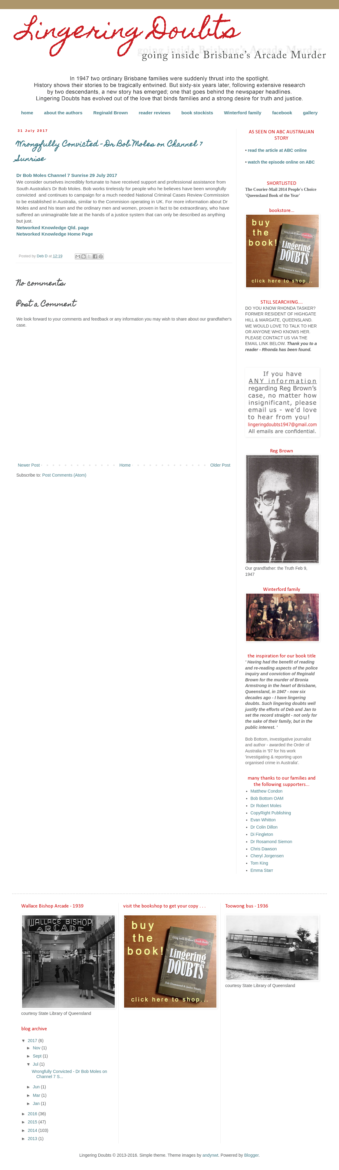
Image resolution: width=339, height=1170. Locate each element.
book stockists (197, 112)
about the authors (63, 112)
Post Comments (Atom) (64, 475)
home (27, 112)
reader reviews (154, 112)
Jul (36, 1064)
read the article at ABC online (277, 150)
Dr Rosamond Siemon (271, 841)
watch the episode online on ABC (281, 162)
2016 (33, 1113)
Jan (37, 1103)
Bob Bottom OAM (267, 798)
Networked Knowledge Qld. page (52, 227)
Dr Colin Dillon (264, 827)
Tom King (259, 863)
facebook (282, 112)
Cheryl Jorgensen (267, 855)
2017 (33, 1040)
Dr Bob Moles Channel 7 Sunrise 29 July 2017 (66, 175)
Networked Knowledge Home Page (54, 233)
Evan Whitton (263, 819)
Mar (37, 1095)
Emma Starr (262, 870)
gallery (310, 112)
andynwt (210, 1155)
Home (124, 465)
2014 (33, 1130)
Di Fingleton (262, 834)
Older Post (220, 465)
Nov (37, 1047)
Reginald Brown (110, 112)
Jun (37, 1086)
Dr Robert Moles (266, 805)
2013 (33, 1138)
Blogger (251, 1155)
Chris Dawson (264, 848)
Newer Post (29, 465)
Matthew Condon (267, 791)
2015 (33, 1121)
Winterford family (242, 112)
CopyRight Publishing (271, 812)
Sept (38, 1056)
